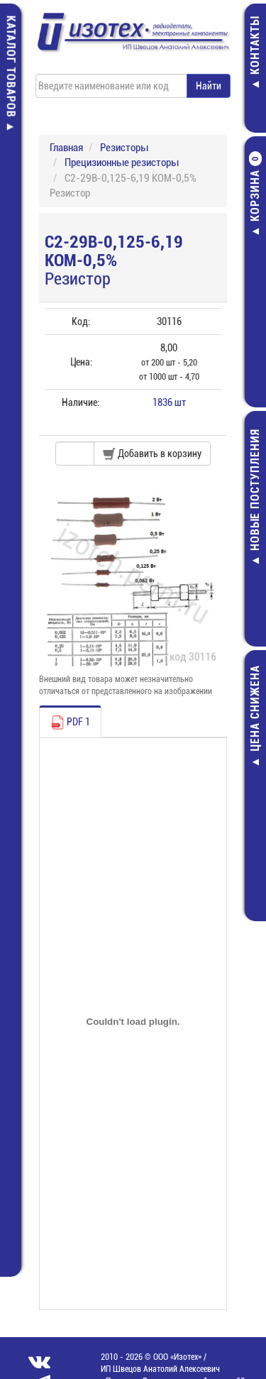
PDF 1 (70, 722)
